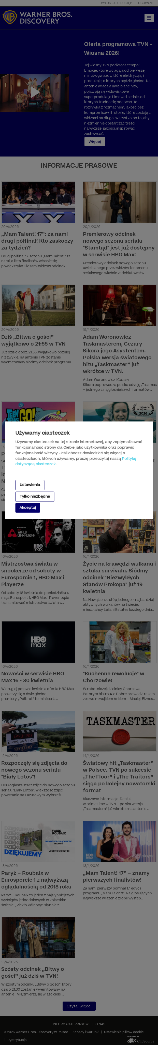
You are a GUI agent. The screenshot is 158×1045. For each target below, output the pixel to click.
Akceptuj (27, 507)
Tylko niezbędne (35, 496)
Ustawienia (30, 485)
